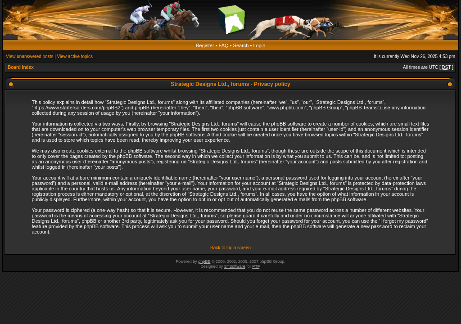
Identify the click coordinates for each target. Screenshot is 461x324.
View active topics (75, 56)
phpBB (204, 261)
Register (205, 45)
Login (259, 45)
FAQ (224, 45)
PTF (255, 266)
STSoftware (234, 266)
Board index (21, 67)
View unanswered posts (29, 56)
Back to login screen (230, 247)
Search (241, 45)
